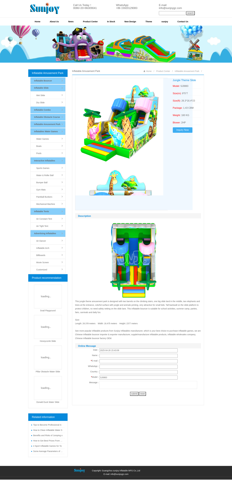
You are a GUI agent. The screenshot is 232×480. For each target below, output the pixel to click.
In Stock (111, 21)
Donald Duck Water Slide (47, 402)
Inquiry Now (182, 130)
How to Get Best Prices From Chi (48, 441)
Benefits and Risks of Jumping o (48, 435)
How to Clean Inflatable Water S (47, 430)
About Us (54, 21)
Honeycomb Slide (48, 341)
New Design (130, 21)
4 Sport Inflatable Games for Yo (47, 446)
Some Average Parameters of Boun (48, 451)
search (190, 13)
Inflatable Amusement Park (47, 73)
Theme (149, 21)
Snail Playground (48, 310)
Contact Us (182, 21)
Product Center (90, 21)
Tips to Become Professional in (47, 425)
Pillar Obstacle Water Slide (48, 371)
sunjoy (165, 21)
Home (37, 21)
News (71, 21)
